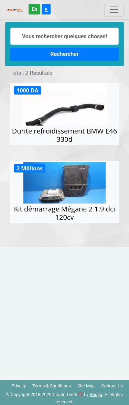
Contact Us (112, 385)
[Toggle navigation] (113, 10)
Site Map (86, 385)
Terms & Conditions (51, 385)
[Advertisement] (64, 311)
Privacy (19, 385)
